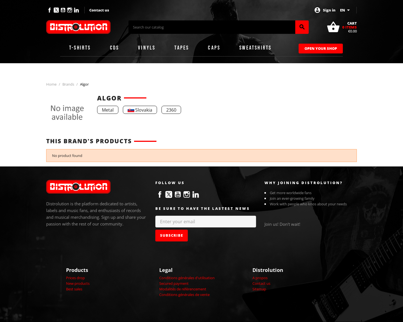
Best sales (74, 289)
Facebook (49, 10)
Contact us (99, 10)
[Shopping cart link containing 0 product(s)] (342, 27)
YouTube (63, 10)
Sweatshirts (255, 47)
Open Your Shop (320, 48)
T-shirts (80, 47)
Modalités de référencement (182, 289)
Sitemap (259, 289)
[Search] (211, 27)
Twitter (56, 10)
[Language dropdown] (346, 10)
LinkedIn (76, 10)
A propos (260, 277)
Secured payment (174, 283)
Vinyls (146, 47)
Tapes (181, 47)
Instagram (69, 10)
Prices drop (75, 277)
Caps (214, 47)
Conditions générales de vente (184, 294)
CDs (114, 47)
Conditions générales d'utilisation (187, 277)
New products (78, 283)
